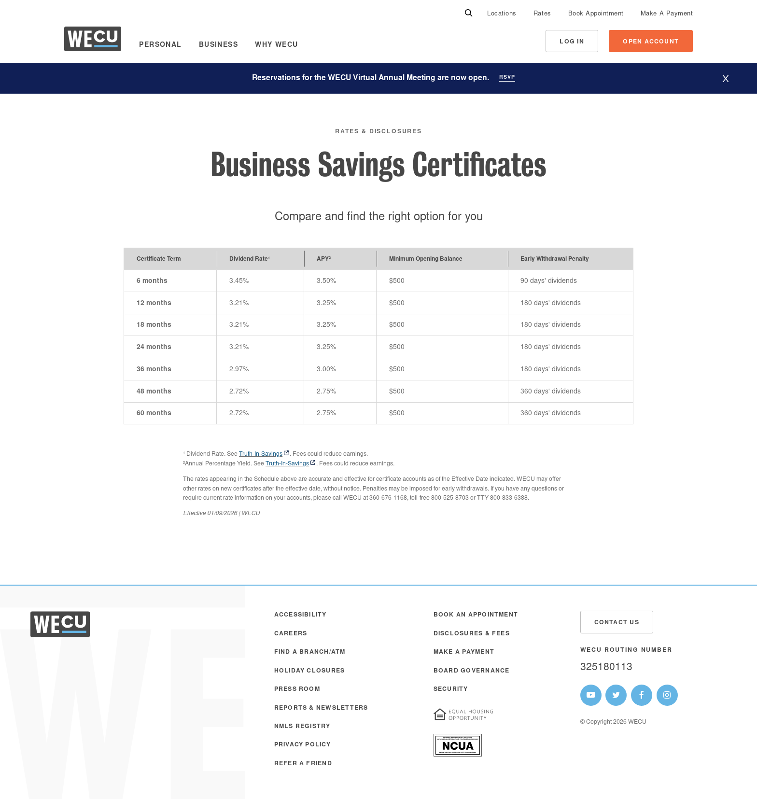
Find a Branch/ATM (310, 652)
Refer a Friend (303, 764)
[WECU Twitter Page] (616, 695)
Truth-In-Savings (260, 454)
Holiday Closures (309, 671)
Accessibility (300, 615)
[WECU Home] (92, 41)
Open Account (651, 42)
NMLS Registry (302, 726)
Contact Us (616, 623)
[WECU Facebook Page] (641, 695)
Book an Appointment (476, 615)
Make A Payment (667, 14)
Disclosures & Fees (472, 634)
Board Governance (472, 671)
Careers (291, 634)
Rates (542, 14)
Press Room (297, 689)
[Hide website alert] (725, 78)
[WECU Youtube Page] (591, 695)
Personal (160, 45)
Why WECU (276, 45)
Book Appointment (596, 14)
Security (451, 689)
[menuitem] (502, 13)
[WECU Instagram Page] (667, 695)
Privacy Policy (302, 745)
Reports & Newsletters (321, 708)
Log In (572, 42)
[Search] (469, 13)
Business (218, 45)
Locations (502, 14)
